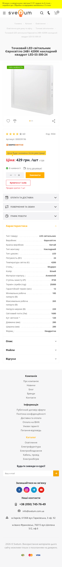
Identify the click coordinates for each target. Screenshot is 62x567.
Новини (31, 385)
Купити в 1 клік (18, 182)
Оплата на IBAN (31, 422)
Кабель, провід (31, 454)
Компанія (31, 376)
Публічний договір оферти (31, 409)
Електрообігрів (31, 458)
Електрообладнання (31, 450)
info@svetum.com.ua (33, 511)
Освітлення (31, 442)
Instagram (27, 490)
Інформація (31, 404)
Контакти (31, 397)
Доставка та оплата (31, 417)
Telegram (34, 490)
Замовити (35, 175)
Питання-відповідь (31, 430)
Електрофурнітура (31, 446)
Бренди (31, 393)
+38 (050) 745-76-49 (32, 504)
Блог (31, 389)
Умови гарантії (31, 426)
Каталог (31, 437)
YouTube (41, 490)
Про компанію (31, 381)
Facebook (19, 490)
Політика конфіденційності (31, 413)
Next (54, 91)
